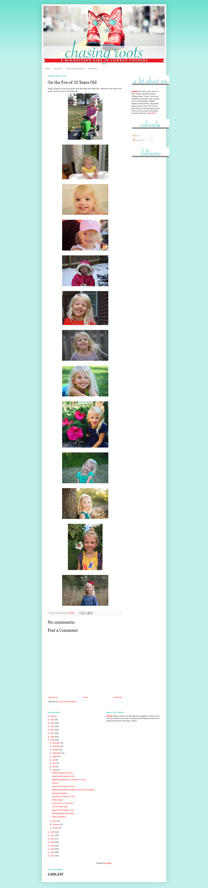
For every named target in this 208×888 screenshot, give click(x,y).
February (56, 824)
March (55, 821)
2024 (52, 723)
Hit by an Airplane (59, 817)
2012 (52, 852)
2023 (52, 726)
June (54, 763)
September (56, 753)
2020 (52, 737)
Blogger (109, 863)
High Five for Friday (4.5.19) (63, 810)
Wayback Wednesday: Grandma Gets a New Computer (73, 790)
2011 (52, 856)
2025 (52, 720)
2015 (52, 842)
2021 (52, 733)
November (56, 746)
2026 (52, 716)
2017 (52, 835)
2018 (52, 832)
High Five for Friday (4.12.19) (63, 797)
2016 (52, 839)
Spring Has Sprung (59, 793)
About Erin (58, 69)
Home (47, 69)
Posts (136, 136)
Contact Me (92, 69)
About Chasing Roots (75, 69)
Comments (138, 140)
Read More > (152, 113)
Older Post (118, 697)
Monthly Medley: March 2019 (63, 813)
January (55, 828)
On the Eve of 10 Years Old (62, 803)
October (55, 750)
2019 (52, 740)
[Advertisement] (145, 203)
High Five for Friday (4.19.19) (63, 786)
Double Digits (57, 800)
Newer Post (52, 697)
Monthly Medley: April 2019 (62, 773)
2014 (52, 846)
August (55, 756)
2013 (52, 849)
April (54, 770)
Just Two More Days (60, 807)
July (54, 760)
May (54, 767)
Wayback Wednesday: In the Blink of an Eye (69, 780)
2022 (52, 730)
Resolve (55, 783)
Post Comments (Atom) (67, 702)
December (56, 743)
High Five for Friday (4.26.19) (63, 776)
